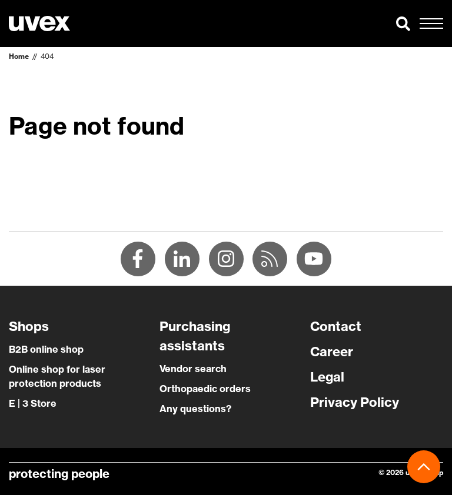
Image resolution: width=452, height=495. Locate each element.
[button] (403, 23)
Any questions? (195, 409)
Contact (335, 327)
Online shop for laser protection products (57, 377)
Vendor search (193, 369)
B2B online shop (46, 350)
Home (19, 56)
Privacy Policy (354, 402)
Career (331, 352)
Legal (327, 377)
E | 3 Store (32, 404)
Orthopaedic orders (205, 389)
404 (47, 56)
